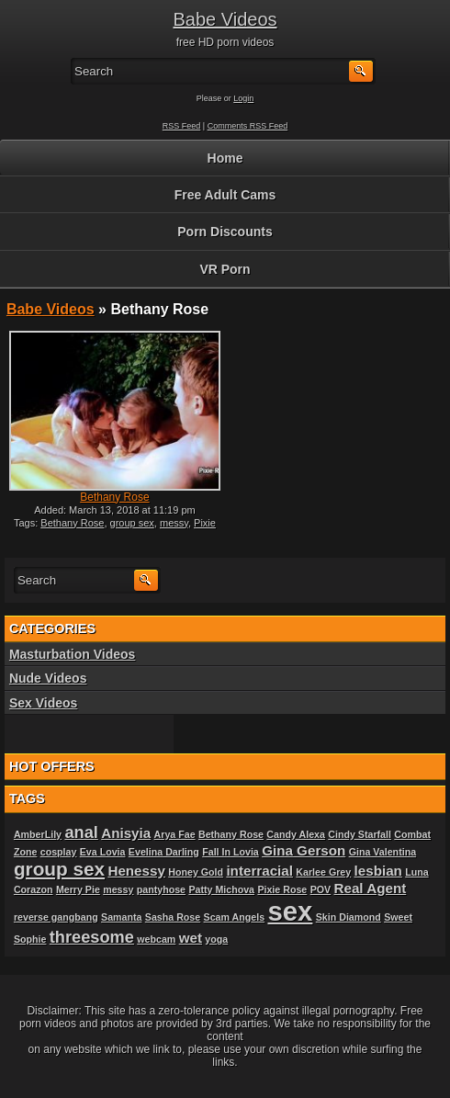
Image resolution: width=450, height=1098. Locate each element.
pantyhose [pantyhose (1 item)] (161, 889)
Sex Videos (43, 702)
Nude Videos (48, 678)
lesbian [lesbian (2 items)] (378, 870)
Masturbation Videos (72, 654)
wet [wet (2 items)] (190, 937)
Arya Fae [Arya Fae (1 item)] (175, 834)
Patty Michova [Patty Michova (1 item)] (221, 889)
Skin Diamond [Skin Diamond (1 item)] (348, 917)
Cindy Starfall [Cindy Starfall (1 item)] (359, 834)
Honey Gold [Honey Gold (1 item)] (195, 871)
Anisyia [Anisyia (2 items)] (126, 833)
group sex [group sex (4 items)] (59, 868)
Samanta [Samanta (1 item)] (121, 917)
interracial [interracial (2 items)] (259, 870)
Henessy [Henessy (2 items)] (135, 870)
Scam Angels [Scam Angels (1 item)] (234, 917)
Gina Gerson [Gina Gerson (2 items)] (303, 850)
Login (243, 98)
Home (225, 158)
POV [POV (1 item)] (321, 889)
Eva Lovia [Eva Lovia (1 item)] (103, 851)
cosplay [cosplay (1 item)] (58, 851)
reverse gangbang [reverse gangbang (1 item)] (56, 917)
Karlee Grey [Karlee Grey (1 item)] (323, 871)
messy (174, 522)
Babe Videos (224, 19)
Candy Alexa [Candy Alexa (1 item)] (295, 834)
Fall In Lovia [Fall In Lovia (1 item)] (230, 851)
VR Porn (224, 269)
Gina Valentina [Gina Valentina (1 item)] (382, 851)
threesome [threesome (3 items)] (92, 936)
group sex (132, 522)
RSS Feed (182, 125)
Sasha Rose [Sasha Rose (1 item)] (172, 917)
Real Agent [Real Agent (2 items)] (369, 888)
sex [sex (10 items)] (289, 911)
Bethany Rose (114, 497)
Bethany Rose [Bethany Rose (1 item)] (231, 834)
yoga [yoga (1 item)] (216, 939)
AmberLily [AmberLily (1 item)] (38, 834)
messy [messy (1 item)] (118, 889)
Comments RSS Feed (248, 125)
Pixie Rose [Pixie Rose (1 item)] (282, 889)
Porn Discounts (224, 231)
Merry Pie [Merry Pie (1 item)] (78, 889)
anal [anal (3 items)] (80, 832)
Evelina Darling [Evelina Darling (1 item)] (164, 851)
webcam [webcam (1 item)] (156, 939)
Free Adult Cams (225, 194)
